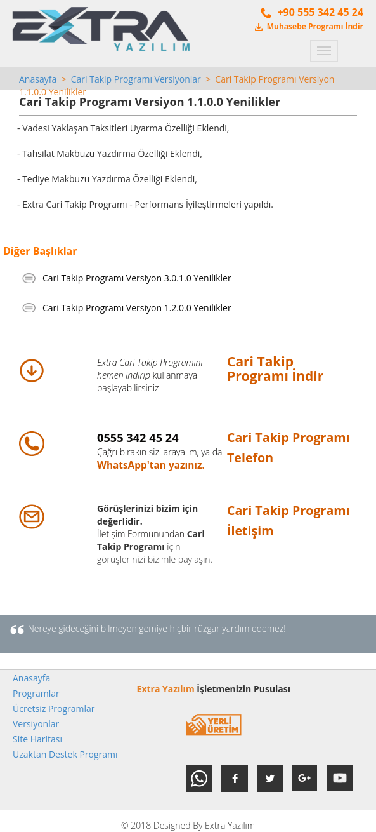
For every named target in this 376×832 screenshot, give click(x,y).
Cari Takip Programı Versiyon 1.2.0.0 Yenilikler (136, 307)
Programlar (36, 693)
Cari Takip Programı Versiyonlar (136, 79)
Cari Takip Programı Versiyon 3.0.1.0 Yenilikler (136, 278)
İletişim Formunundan (141, 534)
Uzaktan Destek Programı (65, 754)
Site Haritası (37, 739)
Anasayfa (37, 79)
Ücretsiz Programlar (54, 708)
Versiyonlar (36, 724)
